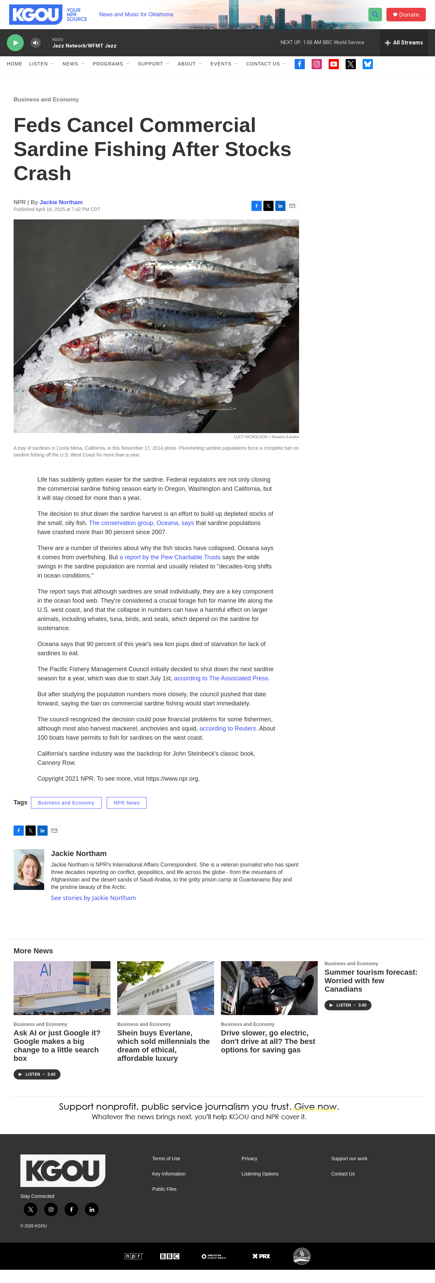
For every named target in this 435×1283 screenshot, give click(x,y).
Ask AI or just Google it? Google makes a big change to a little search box (57, 1059)
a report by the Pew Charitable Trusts (170, 570)
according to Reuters (227, 741)
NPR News (127, 816)
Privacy (249, 1171)
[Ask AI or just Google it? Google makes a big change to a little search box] (62, 1001)
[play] (15, 49)
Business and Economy (46, 113)
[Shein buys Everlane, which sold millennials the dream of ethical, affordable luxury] (165, 1001)
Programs (108, 70)
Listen (38, 70)
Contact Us (263, 70)
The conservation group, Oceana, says (141, 536)
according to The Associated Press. (222, 691)
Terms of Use (166, 1171)
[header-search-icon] (376, 18)
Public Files (164, 1202)
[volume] (35, 49)
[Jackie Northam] (29, 883)
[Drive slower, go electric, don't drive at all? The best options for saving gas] (269, 1001)
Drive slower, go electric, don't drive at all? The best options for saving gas (268, 1054)
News (70, 70)
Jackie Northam (61, 215)
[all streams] (404, 49)
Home (14, 70)
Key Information (169, 1187)
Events (220, 70)
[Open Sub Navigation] (53, 70)
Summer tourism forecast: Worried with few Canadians (371, 994)
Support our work (349, 1171)
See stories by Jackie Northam (93, 911)
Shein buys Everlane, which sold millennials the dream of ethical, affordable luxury (163, 1059)
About (187, 70)
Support (150, 70)
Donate (410, 17)
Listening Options (260, 1187)
